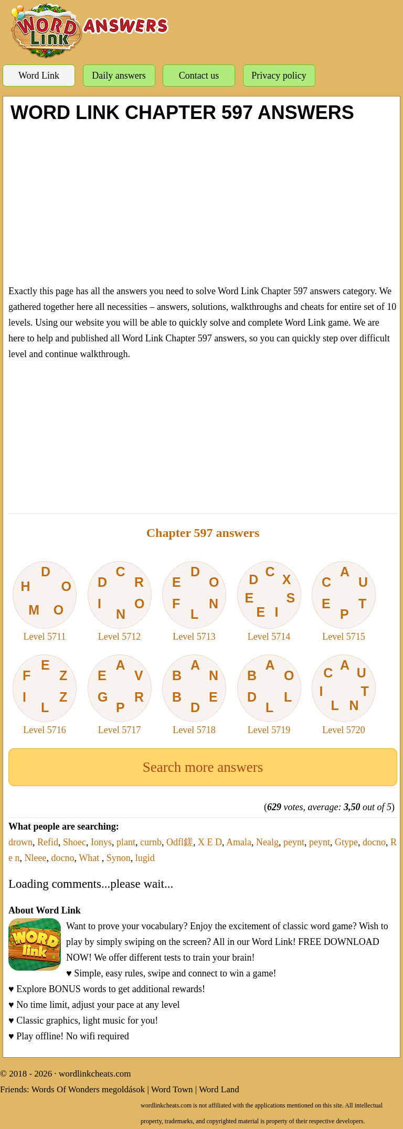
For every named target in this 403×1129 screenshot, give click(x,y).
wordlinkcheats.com (95, 1074)
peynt (293, 842)
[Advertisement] (202, 201)
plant (125, 842)
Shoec (74, 842)
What (90, 858)
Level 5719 (269, 694)
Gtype (346, 842)
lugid (145, 858)
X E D (210, 842)
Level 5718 (194, 694)
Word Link (38, 75)
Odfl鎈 (179, 842)
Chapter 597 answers (203, 533)
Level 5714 (269, 601)
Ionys (101, 842)
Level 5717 (119, 694)
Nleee (36, 858)
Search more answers (203, 767)
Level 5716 (44, 694)
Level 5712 (119, 601)
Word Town (172, 1089)
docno (374, 842)
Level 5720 (343, 694)
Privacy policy (278, 75)
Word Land (219, 1089)
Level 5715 (343, 601)
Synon (119, 858)
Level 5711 (44, 601)
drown (20, 842)
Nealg (267, 842)
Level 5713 (194, 601)
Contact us (199, 75)
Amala (238, 842)
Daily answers (118, 75)
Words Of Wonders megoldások (88, 1089)
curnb (151, 842)
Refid (47, 842)
